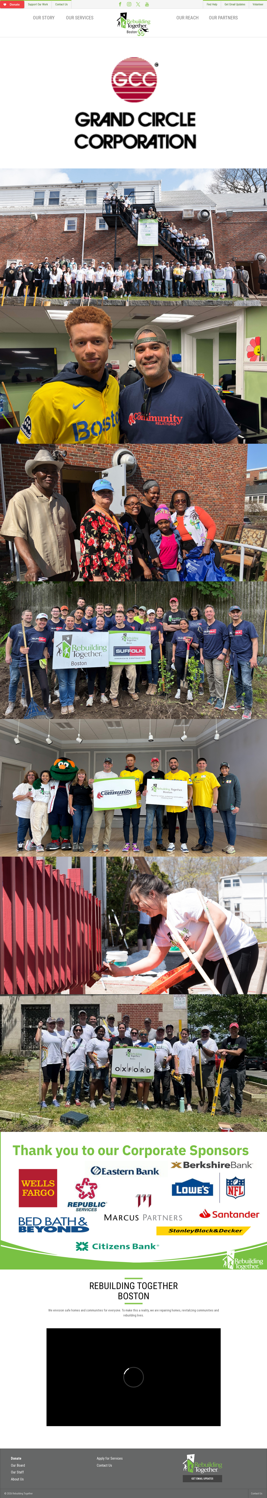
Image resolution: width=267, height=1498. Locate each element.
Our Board (18, 1465)
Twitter (138, 4)
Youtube (147, 4)
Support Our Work (38, 4)
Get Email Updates (235, 4)
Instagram (129, 4)
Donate (16, 1458)
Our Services (79, 17)
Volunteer (258, 4)
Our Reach (187, 17)
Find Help (212, 4)
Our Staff (17, 1472)
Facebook (120, 4)
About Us (17, 1479)
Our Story (44, 17)
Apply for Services (110, 1458)
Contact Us (61, 4)
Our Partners (223, 17)
